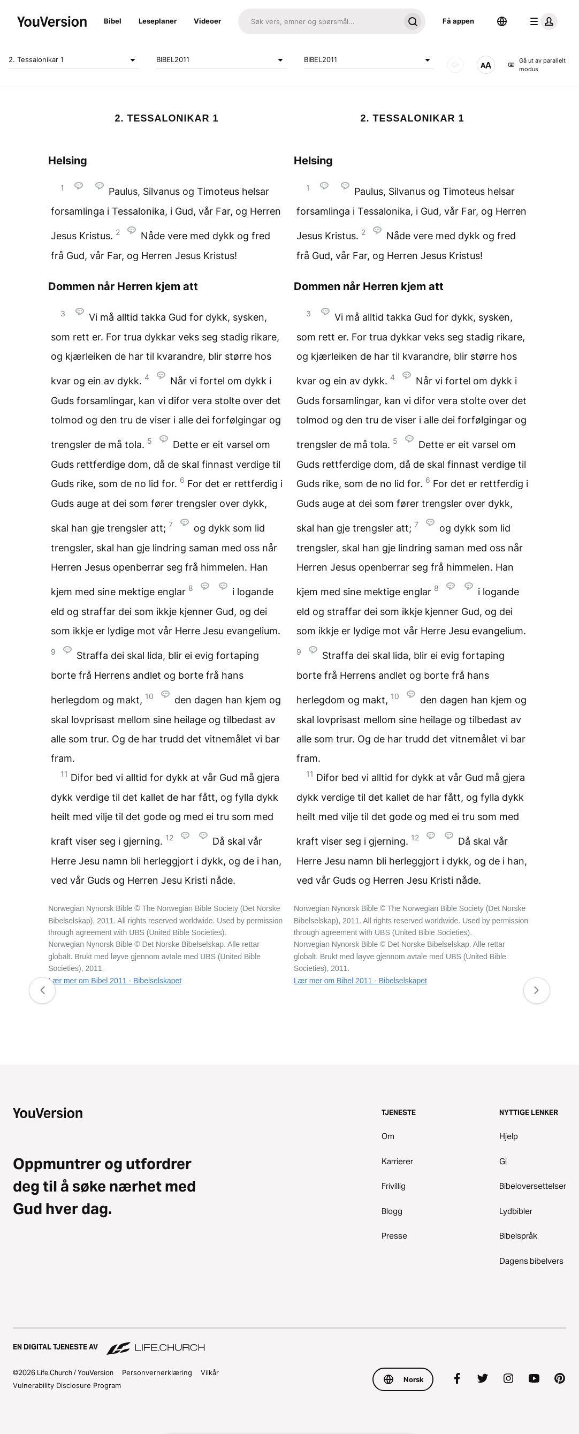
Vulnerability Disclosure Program (67, 1385)
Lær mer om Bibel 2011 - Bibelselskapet (114, 980)
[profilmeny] (541, 21)
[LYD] (455, 64)
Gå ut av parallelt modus (537, 65)
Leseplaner (158, 21)
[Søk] (319, 21)
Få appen (458, 21)
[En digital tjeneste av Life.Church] (289, 1342)
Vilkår (210, 1372)
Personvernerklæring (157, 1372)
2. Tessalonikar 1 (74, 60)
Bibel (112, 21)
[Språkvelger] (502, 21)
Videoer (207, 21)
